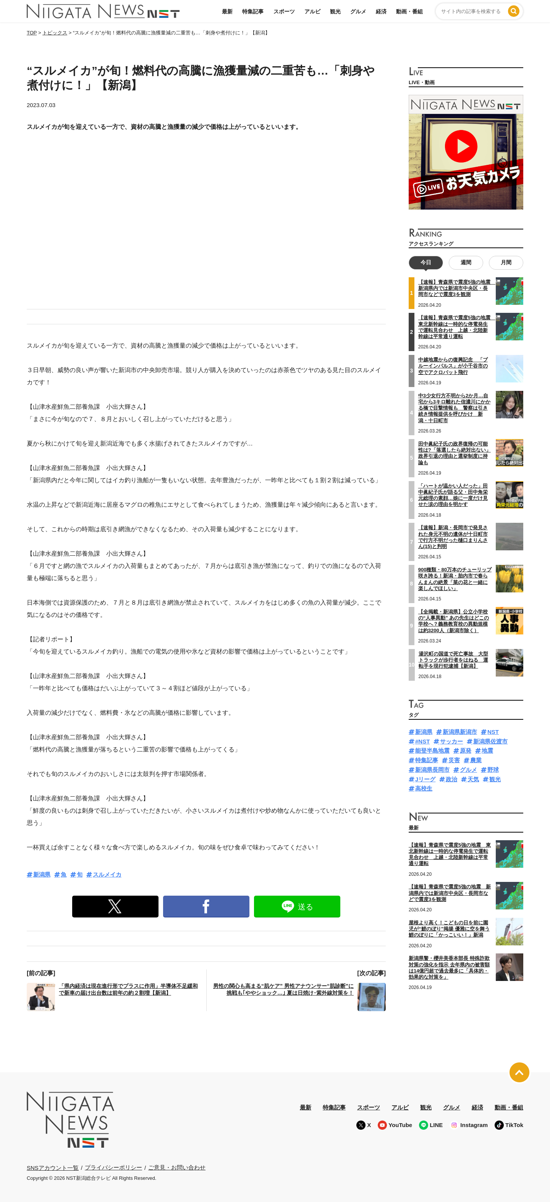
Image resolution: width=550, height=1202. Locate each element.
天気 (473, 779)
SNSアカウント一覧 (53, 1168)
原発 (465, 750)
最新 (227, 11)
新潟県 (41, 874)
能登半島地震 (432, 750)
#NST (422, 741)
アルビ (312, 11)
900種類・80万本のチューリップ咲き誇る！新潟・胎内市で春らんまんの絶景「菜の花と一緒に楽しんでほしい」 (455, 579)
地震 (487, 750)
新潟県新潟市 (460, 732)
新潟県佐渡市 (490, 741)
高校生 (423, 788)
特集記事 (253, 11)
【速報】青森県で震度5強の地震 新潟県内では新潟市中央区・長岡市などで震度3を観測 (456, 288)
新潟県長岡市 (432, 769)
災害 (454, 760)
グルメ (358, 11)
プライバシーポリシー (113, 1167)
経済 (381, 11)
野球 (493, 769)
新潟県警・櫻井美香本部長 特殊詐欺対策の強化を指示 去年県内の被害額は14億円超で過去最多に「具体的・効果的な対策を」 (449, 967)
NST (493, 732)
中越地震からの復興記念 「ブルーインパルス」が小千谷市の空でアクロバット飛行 (453, 366)
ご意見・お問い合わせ (176, 1167)
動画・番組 (409, 11)
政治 (451, 779)
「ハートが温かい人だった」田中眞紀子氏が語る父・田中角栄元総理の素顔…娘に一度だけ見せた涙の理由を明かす (453, 495)
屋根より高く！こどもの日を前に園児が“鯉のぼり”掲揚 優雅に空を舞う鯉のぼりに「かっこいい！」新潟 (449, 929)
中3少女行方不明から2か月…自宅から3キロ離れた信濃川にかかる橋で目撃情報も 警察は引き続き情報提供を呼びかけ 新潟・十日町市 (454, 407)
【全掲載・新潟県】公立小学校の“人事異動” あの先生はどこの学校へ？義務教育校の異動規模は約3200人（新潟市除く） (453, 621)
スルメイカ (107, 874)
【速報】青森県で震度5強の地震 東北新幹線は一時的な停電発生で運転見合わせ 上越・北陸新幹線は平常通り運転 (450, 854)
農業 (476, 760)
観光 (335, 11)
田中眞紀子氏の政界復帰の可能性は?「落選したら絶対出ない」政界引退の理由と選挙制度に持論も (454, 453)
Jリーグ (425, 779)
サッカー (451, 741)
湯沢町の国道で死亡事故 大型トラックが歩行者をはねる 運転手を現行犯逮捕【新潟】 (453, 660)
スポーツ (284, 11)
